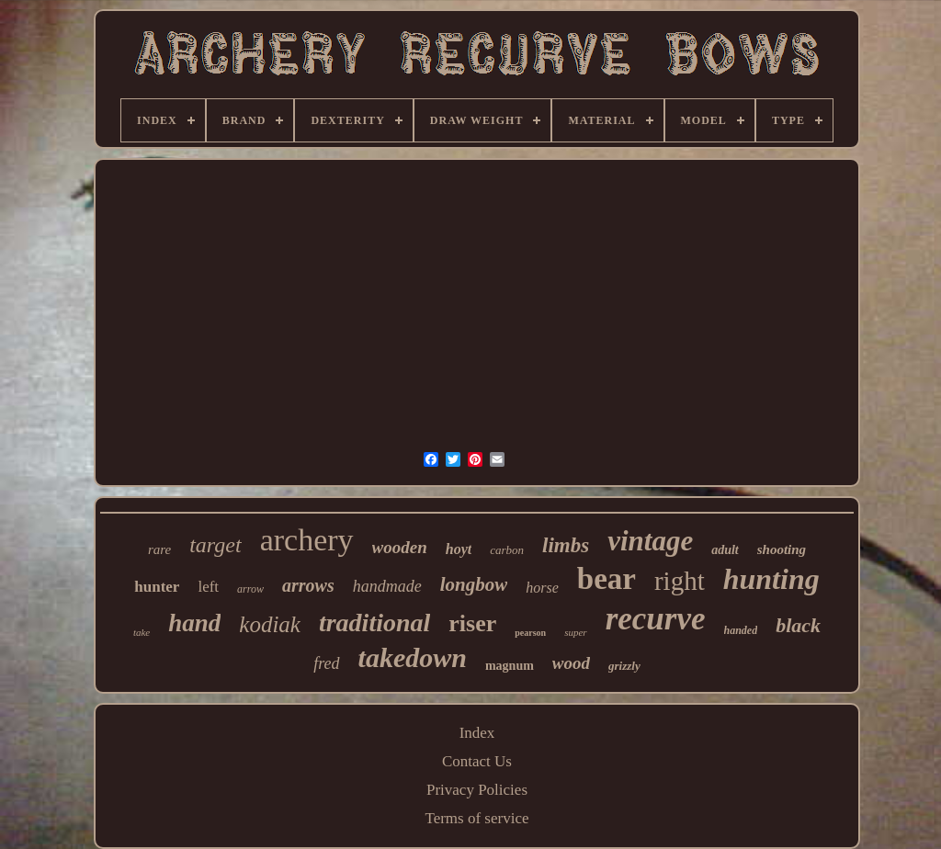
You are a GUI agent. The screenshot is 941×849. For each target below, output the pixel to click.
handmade (387, 586)
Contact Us (477, 761)
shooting (781, 549)
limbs (565, 545)
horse (542, 587)
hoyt (458, 549)
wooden (399, 547)
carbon (507, 550)
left (208, 586)
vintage (650, 541)
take (141, 632)
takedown (412, 657)
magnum (509, 666)
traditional (374, 622)
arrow (250, 589)
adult (725, 550)
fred (326, 663)
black (798, 625)
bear (606, 578)
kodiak (269, 624)
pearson (530, 633)
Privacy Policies (476, 789)
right (679, 580)
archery (307, 540)
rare (159, 549)
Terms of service (476, 818)
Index (477, 732)
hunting (771, 578)
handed (741, 630)
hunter (156, 586)
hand (194, 623)
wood (571, 663)
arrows (308, 585)
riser (472, 623)
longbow (474, 584)
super (575, 632)
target (215, 545)
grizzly (624, 666)
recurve (656, 619)
